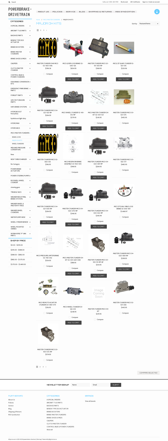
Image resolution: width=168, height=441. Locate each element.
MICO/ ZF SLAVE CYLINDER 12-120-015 (123, 65)
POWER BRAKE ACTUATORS (16, 170)
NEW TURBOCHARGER (19, 159)
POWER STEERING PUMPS (20, 176)
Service (71, 12)
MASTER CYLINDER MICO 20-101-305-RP (98, 65)
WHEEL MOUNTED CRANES (17, 228)
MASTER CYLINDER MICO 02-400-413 (47, 161)
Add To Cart (73, 79)
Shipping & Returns (100, 12)
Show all (50, 430)
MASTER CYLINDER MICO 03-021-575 (123, 114)
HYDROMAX (15, 123)
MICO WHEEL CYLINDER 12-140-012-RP (73, 114)
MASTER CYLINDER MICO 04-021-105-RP (47, 111)
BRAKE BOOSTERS (17, 47)
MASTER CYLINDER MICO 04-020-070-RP (72, 210)
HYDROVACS (15, 128)
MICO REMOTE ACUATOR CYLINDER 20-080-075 (48, 304)
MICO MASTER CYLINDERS (20, 133)
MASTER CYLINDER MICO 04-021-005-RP (47, 208)
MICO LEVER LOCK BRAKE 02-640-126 (73, 65)
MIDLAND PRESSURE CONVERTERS (18, 149)
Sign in (144, 2)
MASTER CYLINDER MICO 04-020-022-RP (98, 212)
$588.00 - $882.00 (18, 255)
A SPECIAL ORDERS (17, 26)
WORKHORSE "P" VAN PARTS (18, 235)
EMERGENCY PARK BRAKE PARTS (19, 89)
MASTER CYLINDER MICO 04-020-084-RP (123, 255)
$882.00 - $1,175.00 (18, 260)
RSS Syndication (125, 12)
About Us (43, 12)
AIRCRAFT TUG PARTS (18, 31)
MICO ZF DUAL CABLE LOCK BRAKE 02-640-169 (123, 208)
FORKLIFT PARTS (17, 95)
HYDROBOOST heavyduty (16, 113)
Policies (57, 12)
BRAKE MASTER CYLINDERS (16, 53)
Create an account (154, 2)
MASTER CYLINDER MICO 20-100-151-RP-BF (98, 261)
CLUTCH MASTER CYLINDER (17, 69)
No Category (15, 164)
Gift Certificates (135, 2)
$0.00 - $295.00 (17, 245)
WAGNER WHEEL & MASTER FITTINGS (17, 205)
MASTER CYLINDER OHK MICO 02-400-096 (47, 65)
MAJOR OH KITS (17, 140)
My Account (124, 2)
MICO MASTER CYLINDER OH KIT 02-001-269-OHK (73, 259)
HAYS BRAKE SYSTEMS (19, 107)
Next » (46, 367)
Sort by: (134, 24)
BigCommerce (53, 439)
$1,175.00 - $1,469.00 (18, 264)
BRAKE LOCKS (16, 137)
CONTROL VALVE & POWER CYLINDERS (18, 76)
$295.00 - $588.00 (17, 250)
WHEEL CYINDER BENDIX (19, 222)
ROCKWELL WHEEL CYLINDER (17, 181)
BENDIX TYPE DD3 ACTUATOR (17, 41)
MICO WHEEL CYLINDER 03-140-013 (73, 308)
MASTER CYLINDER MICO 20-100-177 (123, 161)
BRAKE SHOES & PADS (18, 59)
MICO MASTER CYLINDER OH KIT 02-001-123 (98, 114)
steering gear (15, 187)
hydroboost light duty (18, 118)
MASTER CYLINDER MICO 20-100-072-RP (47, 351)
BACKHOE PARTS (17, 35)
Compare (49, 74)
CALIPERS (14, 63)
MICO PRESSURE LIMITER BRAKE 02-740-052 (47, 257)
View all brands (90, 401)
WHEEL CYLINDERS (18, 144)
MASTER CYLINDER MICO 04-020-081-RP (98, 163)
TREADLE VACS (16, 192)
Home (38, 19)
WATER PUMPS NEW (18, 217)
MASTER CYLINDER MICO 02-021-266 (123, 304)
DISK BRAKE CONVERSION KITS (20, 83)
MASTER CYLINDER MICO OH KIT (98, 310)
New (12, 154)
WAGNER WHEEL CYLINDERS (16, 211)
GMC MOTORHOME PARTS (18, 101)
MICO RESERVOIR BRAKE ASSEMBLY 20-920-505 (73, 163)
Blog (82, 12)
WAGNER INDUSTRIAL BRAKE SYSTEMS (18, 198)
